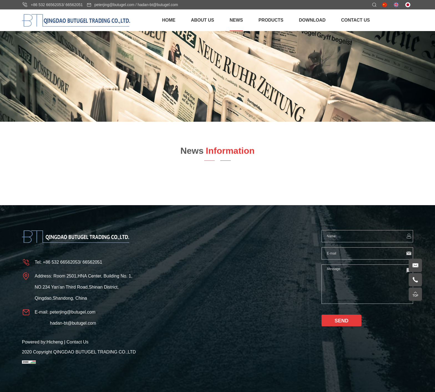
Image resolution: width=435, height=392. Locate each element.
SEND (341, 321)
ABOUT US (202, 20)
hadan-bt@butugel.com (158, 4)
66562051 (74, 4)
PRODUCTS (271, 20)
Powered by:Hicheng (42, 342)
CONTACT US (355, 20)
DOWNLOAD (312, 20)
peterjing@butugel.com (114, 4)
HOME (168, 20)
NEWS (236, 20)
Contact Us (77, 342)
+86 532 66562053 (47, 4)
